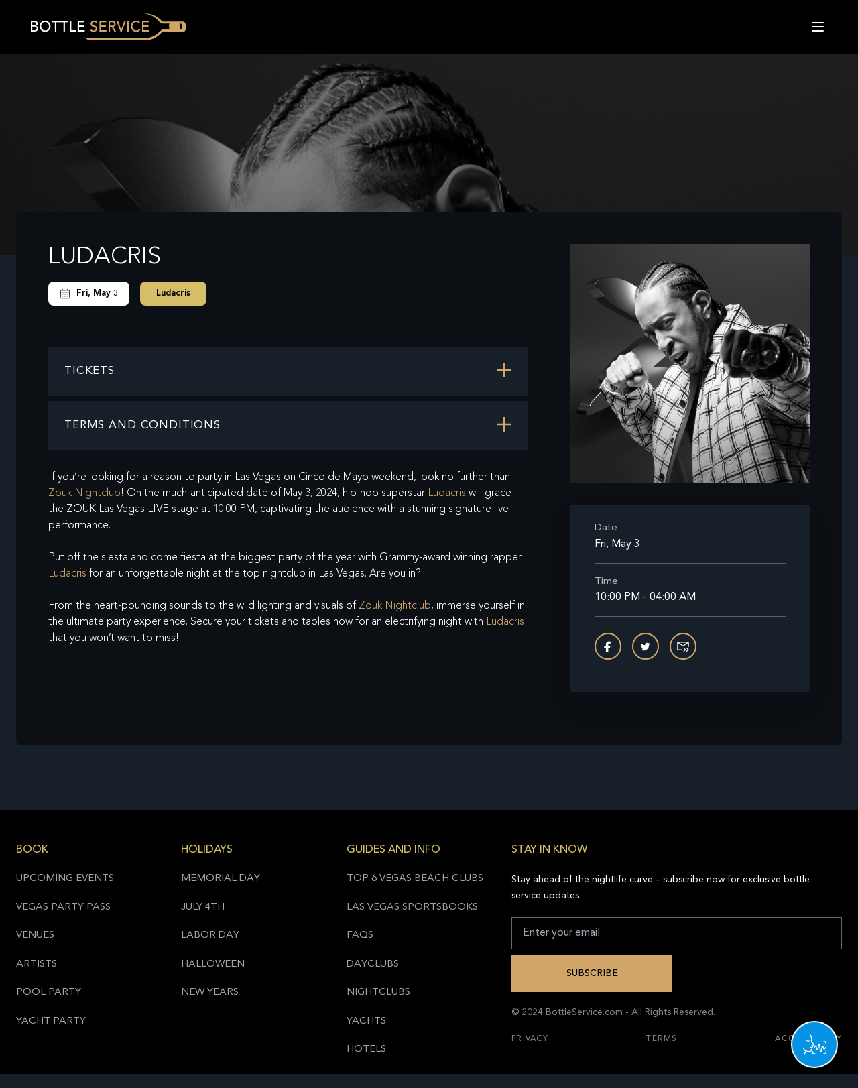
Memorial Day (220, 878)
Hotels (366, 1049)
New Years (210, 992)
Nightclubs (378, 992)
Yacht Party (51, 1021)
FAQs (360, 935)
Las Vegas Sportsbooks (412, 907)
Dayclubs (373, 964)
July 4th (203, 907)
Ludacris (173, 293)
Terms (661, 1039)
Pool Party (48, 992)
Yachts (366, 1021)
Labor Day (210, 935)
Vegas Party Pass (63, 907)
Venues (35, 935)
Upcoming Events (65, 878)
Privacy (529, 1039)
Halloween (213, 964)
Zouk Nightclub (84, 493)
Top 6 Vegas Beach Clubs (415, 878)
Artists (36, 964)
